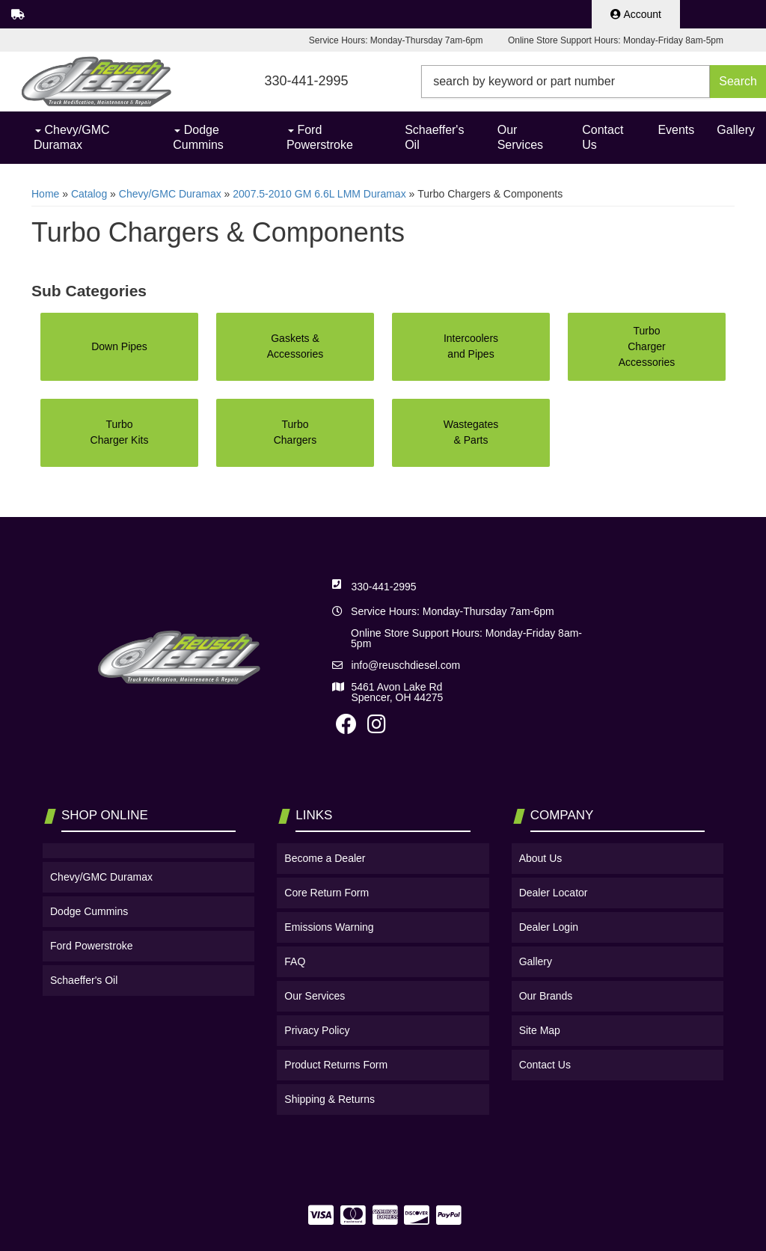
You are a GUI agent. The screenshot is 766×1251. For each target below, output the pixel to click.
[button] (593, 81)
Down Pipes (119, 346)
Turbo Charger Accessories (647, 346)
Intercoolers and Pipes (471, 346)
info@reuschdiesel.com (405, 665)
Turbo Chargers (295, 432)
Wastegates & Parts (471, 432)
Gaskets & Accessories (295, 346)
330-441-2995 (383, 587)
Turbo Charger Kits (120, 432)
